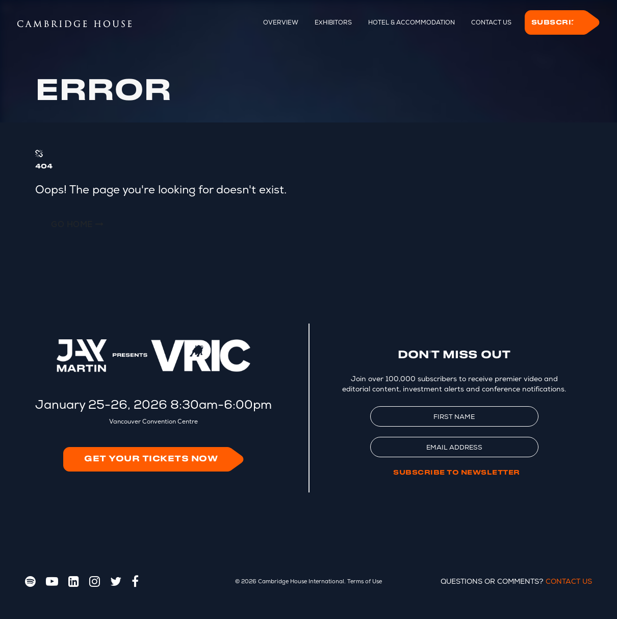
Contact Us (491, 22)
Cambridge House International (301, 581)
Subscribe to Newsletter (456, 472)
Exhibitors (333, 22)
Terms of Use (364, 581)
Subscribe (557, 22)
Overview (280, 22)
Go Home (77, 224)
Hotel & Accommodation (411, 22)
